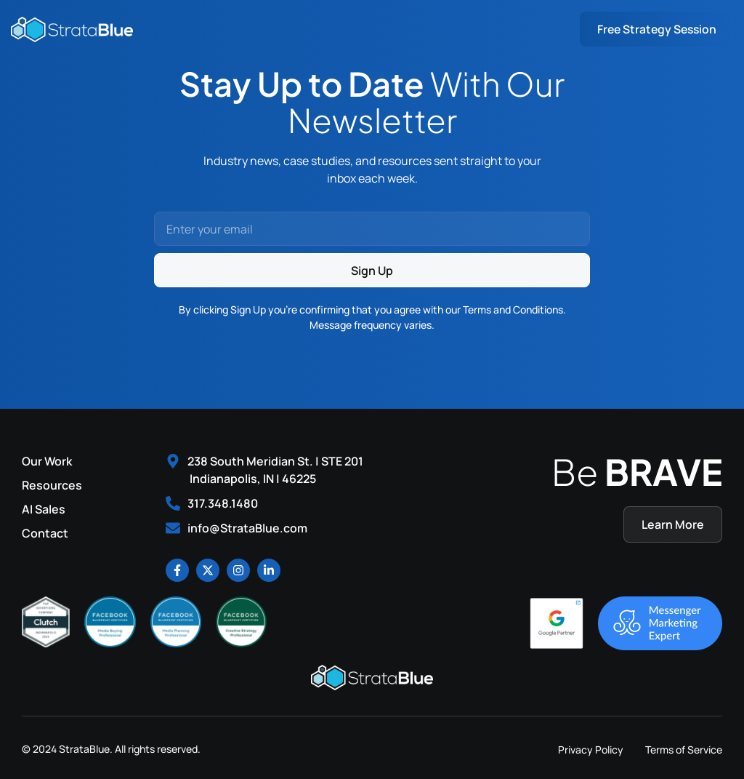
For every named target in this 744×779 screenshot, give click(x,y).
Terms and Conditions (513, 309)
